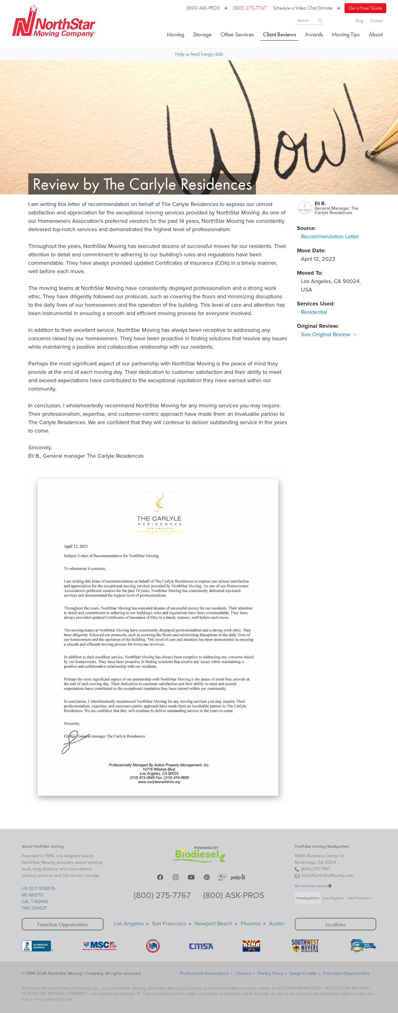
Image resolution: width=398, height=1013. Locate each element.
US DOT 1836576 (38, 888)
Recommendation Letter (330, 236)
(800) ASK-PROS (203, 8)
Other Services (237, 34)
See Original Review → (329, 334)
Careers (243, 973)
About (376, 34)
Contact (376, 20)
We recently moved (313, 886)
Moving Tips (346, 34)
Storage (202, 34)
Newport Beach (213, 923)
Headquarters (307, 898)
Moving (175, 34)
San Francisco (359, 898)
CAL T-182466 (35, 901)
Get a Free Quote (365, 8)
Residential (314, 311)
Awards (314, 34)
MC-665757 (33, 895)
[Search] (331, 20)
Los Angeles (333, 898)
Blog (359, 20)
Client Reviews (279, 34)
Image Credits (303, 973)
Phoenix (251, 923)
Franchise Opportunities (62, 924)
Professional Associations (204, 973)
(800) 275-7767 (162, 895)
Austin (276, 923)
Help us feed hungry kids (199, 53)
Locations (335, 924)
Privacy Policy (270, 973)
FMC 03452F (34, 908)
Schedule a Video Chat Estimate (302, 8)
